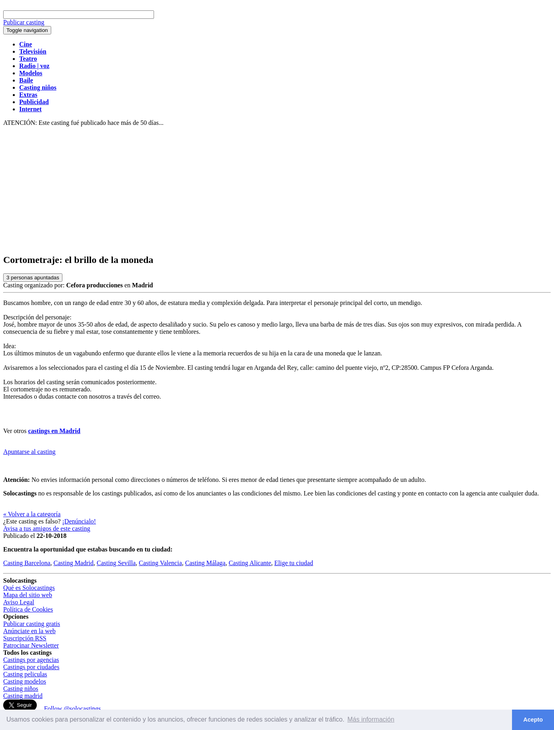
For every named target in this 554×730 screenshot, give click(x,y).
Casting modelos (24, 681)
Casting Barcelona (26, 563)
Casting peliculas (25, 674)
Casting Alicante (250, 563)
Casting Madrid (74, 563)
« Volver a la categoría (31, 514)
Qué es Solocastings (29, 587)
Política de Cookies (28, 609)
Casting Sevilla (116, 563)
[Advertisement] (277, 190)
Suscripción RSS (24, 638)
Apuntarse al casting (29, 451)
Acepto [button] (533, 719)
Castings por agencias (31, 659)
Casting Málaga (205, 563)
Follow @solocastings (72, 708)
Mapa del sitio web (27, 595)
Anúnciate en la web (29, 631)
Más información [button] (371, 719)
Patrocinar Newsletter (31, 645)
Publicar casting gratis (31, 623)
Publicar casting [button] (23, 22)
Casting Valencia (160, 563)
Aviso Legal (18, 602)
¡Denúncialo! (79, 521)
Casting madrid (22, 695)
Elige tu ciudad (293, 563)
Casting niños (20, 688)
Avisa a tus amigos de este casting (46, 528)
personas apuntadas (32, 278)
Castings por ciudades (31, 667)
